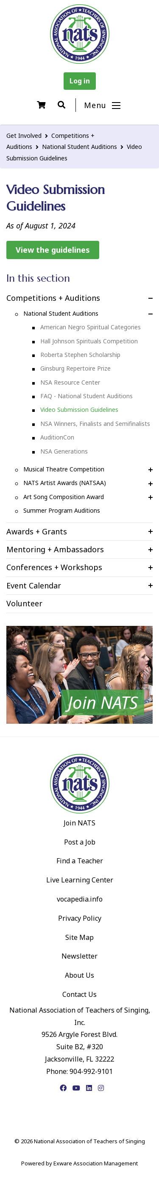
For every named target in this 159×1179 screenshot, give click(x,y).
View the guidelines (53, 250)
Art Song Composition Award (63, 497)
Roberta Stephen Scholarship (80, 355)
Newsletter (79, 956)
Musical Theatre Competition (63, 469)
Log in (80, 81)
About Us (79, 975)
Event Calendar (33, 585)
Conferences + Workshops (54, 567)
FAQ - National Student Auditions (86, 396)
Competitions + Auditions (53, 298)
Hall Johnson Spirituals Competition (89, 341)
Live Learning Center (79, 879)
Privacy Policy (79, 918)
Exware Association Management (95, 1163)
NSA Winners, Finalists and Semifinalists (95, 424)
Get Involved (24, 135)
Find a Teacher (79, 860)
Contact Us (79, 994)
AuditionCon (57, 437)
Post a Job (79, 842)
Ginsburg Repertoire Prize (75, 368)
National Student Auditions (79, 147)
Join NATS (79, 822)
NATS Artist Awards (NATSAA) (64, 483)
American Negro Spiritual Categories (90, 327)
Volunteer (24, 603)
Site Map (79, 937)
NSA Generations (64, 451)
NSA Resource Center (70, 382)
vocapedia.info (80, 899)
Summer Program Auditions (61, 510)
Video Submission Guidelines (79, 409)
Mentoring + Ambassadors (55, 549)
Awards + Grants (36, 531)
